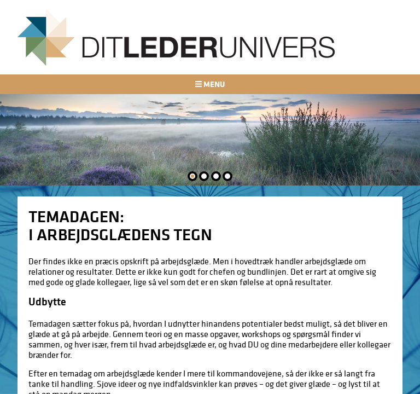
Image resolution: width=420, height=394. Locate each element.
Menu (210, 84)
